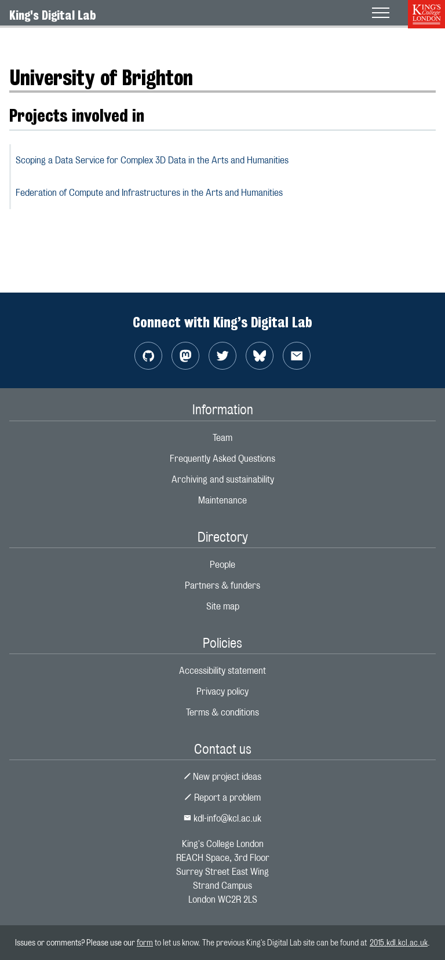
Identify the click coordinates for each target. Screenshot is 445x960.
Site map (222, 606)
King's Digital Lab (52, 15)
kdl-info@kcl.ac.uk (222, 818)
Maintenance (222, 500)
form (145, 942)
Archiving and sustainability (223, 479)
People (222, 564)
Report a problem (222, 797)
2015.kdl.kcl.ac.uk (399, 942)
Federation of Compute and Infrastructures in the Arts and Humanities (149, 192)
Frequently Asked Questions (222, 458)
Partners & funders (222, 585)
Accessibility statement (222, 670)
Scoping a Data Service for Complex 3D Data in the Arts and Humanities (152, 160)
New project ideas (223, 776)
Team (222, 437)
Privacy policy (222, 691)
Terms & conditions (222, 712)
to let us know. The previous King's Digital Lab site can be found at (261, 942)
